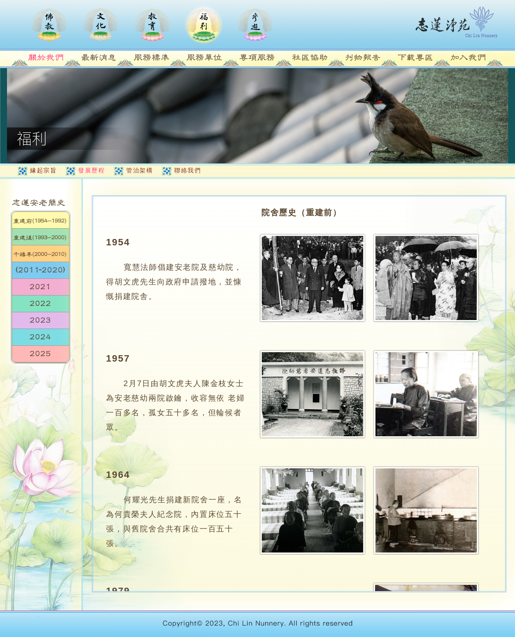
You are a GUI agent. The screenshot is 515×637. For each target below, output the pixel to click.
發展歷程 (91, 170)
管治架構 (139, 170)
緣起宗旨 (43, 170)
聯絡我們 (187, 170)
